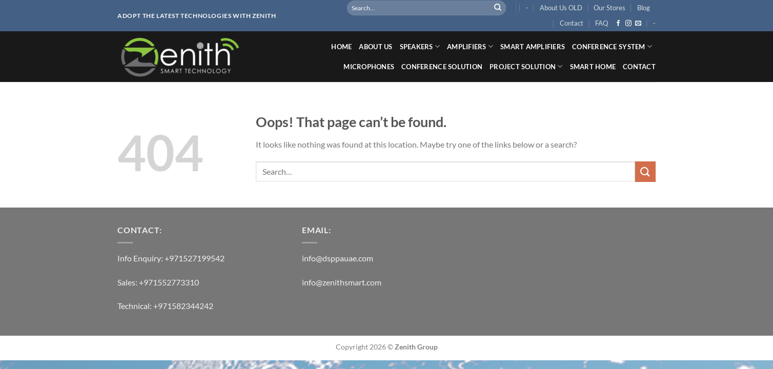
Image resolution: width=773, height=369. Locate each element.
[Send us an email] (638, 23)
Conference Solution (441, 67)
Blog (643, 8)
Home (341, 47)
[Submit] (497, 7)
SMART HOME (593, 67)
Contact (571, 23)
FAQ (601, 23)
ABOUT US (375, 47)
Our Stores (609, 8)
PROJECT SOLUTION (526, 66)
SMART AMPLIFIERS (532, 47)
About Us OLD (561, 8)
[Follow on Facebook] (618, 23)
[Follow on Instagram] (628, 23)
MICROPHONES (368, 67)
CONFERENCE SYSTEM (612, 46)
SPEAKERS (420, 46)
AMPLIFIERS (470, 46)
